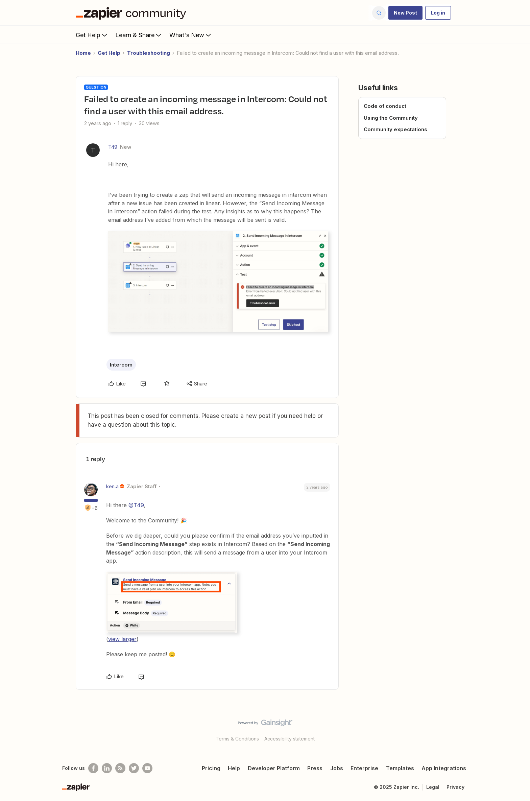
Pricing (211, 768)
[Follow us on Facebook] (93, 768)
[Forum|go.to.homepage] (132, 13)
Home (83, 53)
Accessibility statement (289, 738)
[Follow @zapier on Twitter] (134, 768)
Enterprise (364, 768)
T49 (112, 147)
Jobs (336, 768)
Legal (432, 787)
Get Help (92, 35)
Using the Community (391, 118)
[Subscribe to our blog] (120, 768)
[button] (405, 13)
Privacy (455, 787)
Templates (400, 768)
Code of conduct (385, 106)
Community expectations (395, 129)
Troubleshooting (148, 53)
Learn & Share (139, 35)
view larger (122, 639)
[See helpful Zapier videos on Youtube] (147, 768)
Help (234, 768)
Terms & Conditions (237, 738)
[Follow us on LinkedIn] (107, 768)
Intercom (121, 364)
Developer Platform (274, 768)
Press (314, 768)
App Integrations (443, 768)
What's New (190, 35)
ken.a (112, 486)
